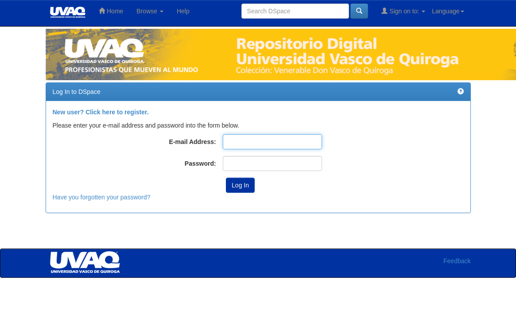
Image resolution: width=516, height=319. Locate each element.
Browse (149, 11)
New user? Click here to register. (101, 112)
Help (183, 11)
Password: (200, 163)
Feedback (456, 261)
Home (111, 11)
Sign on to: (403, 11)
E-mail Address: (192, 141)
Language (448, 11)
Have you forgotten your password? (102, 197)
